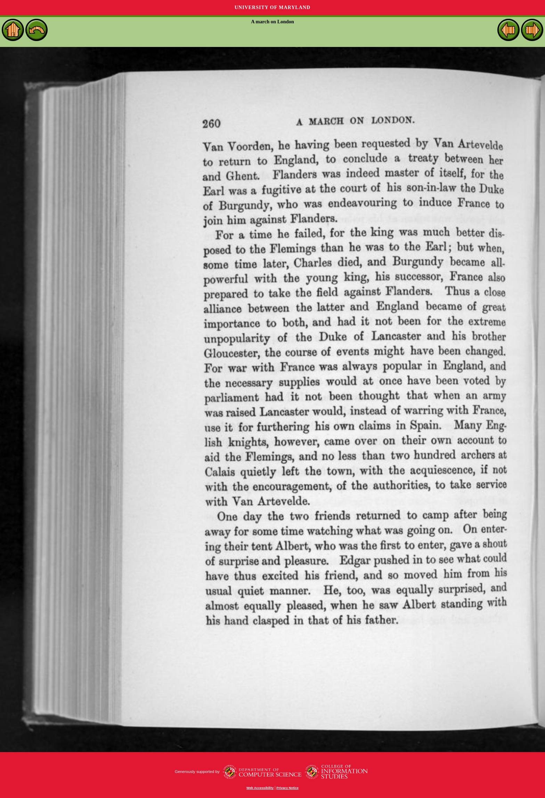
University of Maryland (272, 7)
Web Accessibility (260, 788)
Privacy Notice (287, 788)
